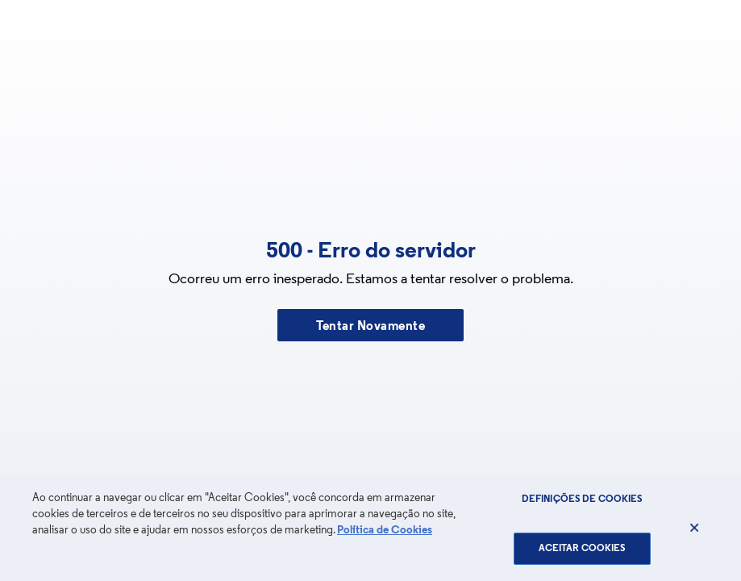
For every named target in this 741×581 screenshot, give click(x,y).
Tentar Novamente (370, 326)
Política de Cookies (384, 531)
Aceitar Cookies (583, 549)
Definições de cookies (582, 499)
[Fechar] (694, 527)
